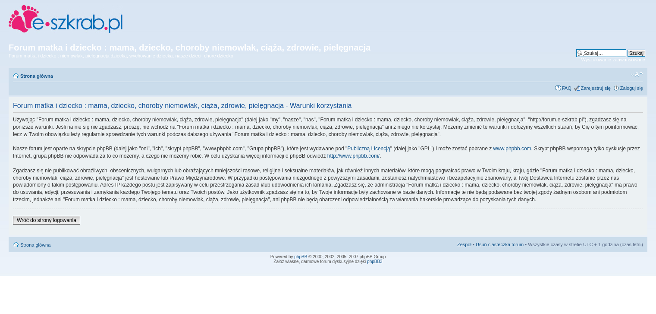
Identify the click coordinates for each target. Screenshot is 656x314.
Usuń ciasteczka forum (500, 244)
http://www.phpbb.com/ (353, 156)
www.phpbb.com (512, 149)
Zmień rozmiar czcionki (637, 74)
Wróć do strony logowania (46, 220)
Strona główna (36, 76)
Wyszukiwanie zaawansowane (613, 59)
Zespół (464, 244)
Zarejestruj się (596, 88)
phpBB (300, 256)
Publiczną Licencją (368, 149)
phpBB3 (375, 261)
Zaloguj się (631, 88)
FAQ (566, 88)
